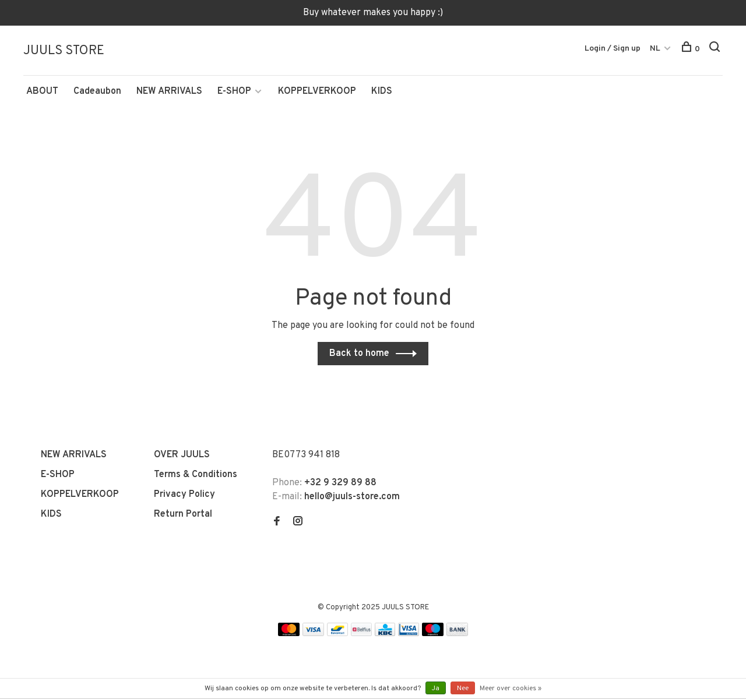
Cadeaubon (97, 91)
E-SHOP (234, 91)
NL (655, 49)
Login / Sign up (613, 49)
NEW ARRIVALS (169, 91)
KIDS (381, 91)
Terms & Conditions (195, 475)
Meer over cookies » (510, 688)
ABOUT (42, 91)
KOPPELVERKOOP (317, 91)
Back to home (359, 353)
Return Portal (183, 514)
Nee (463, 688)
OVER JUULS (182, 455)
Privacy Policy (184, 494)
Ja (435, 688)
